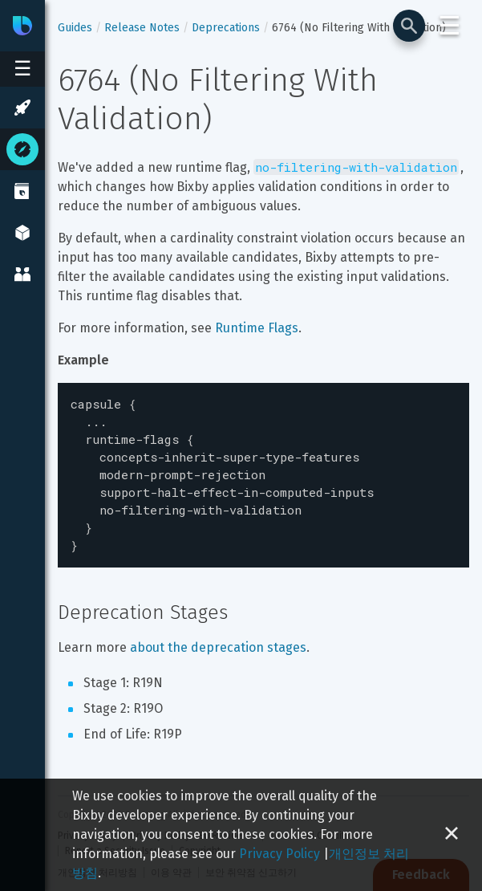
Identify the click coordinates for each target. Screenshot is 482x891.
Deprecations (226, 28)
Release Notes (142, 28)
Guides (75, 28)
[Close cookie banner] (451, 835)
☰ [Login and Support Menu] (449, 26)
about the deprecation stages (218, 633)
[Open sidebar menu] (22, 69)
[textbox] (263, 468)
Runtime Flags (256, 328)
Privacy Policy (279, 853)
